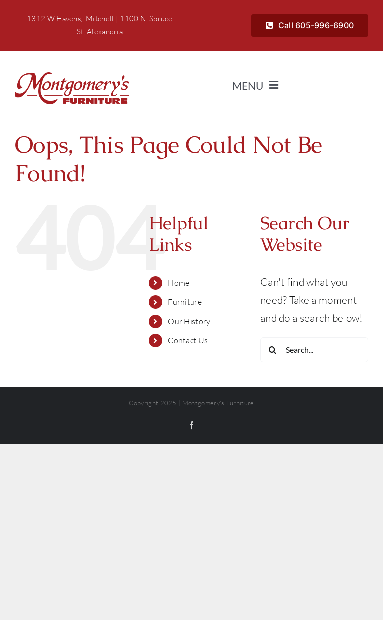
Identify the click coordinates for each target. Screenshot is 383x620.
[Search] (272, 349)
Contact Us (188, 340)
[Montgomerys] (72, 77)
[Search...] (314, 349)
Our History (189, 321)
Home (178, 283)
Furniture (185, 302)
